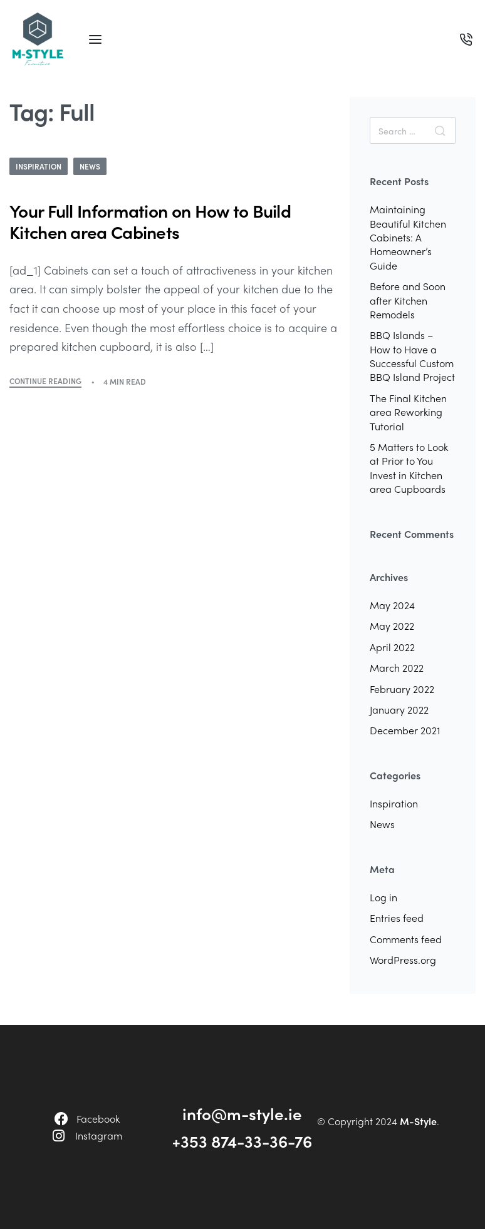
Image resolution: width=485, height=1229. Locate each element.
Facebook (98, 1118)
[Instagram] (59, 1136)
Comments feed (406, 939)
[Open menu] (95, 39)
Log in (383, 897)
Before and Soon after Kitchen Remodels (408, 300)
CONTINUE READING (45, 382)
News (90, 166)
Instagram (98, 1135)
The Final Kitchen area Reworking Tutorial (408, 412)
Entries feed (397, 918)
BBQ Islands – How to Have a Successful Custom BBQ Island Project (412, 356)
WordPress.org (403, 960)
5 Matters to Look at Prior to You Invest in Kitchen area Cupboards (409, 468)
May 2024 (392, 605)
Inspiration (38, 166)
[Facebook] (61, 1119)
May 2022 (392, 626)
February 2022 (402, 689)
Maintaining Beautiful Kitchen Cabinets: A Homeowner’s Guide (408, 237)
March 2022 (397, 667)
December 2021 (405, 730)
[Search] (440, 130)
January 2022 (399, 709)
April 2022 (392, 647)
